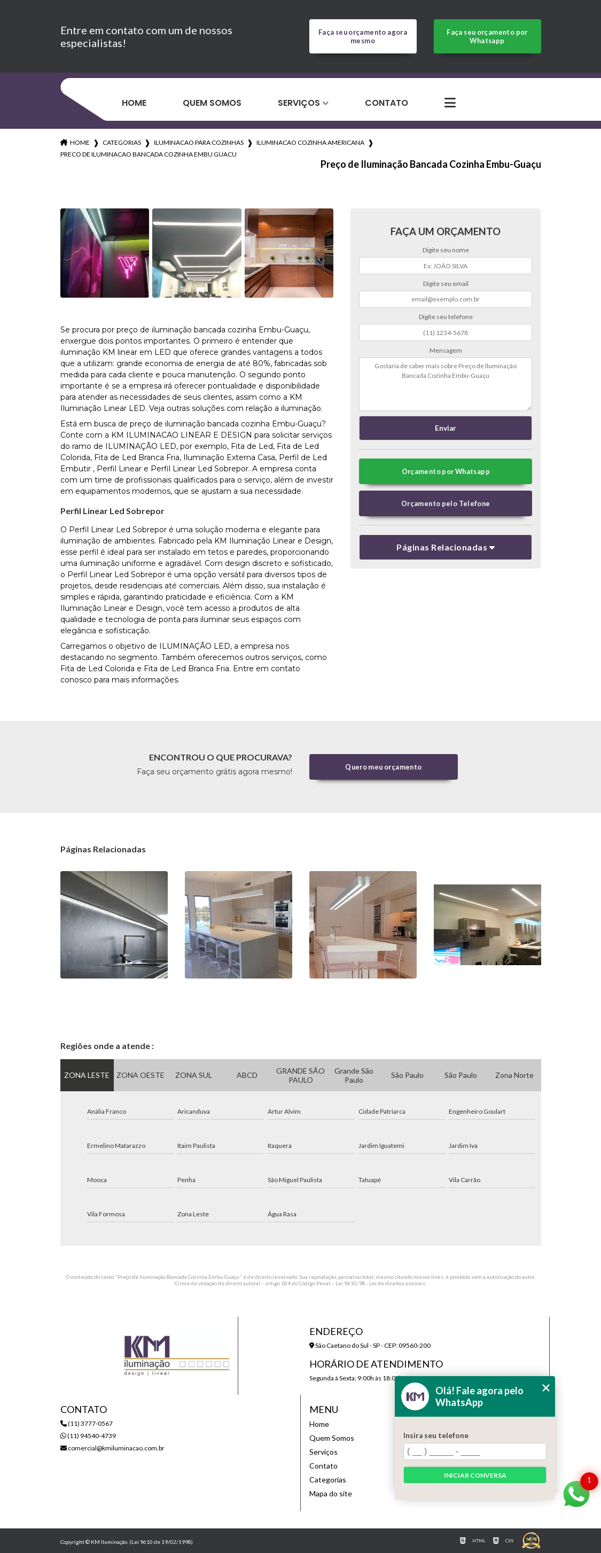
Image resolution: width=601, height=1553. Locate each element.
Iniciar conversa (475, 1475)
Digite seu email (446, 283)
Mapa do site (330, 1493)
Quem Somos (212, 103)
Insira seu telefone (436, 1435)
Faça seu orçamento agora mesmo (362, 36)
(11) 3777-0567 (86, 1423)
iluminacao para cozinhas (199, 142)
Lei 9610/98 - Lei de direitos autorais (380, 1283)
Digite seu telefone (446, 317)
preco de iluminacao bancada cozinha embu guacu (148, 154)
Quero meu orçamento (383, 767)
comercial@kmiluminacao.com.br (112, 1448)
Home (134, 103)
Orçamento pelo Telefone (445, 503)
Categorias (122, 142)
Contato (386, 103)
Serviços (299, 103)
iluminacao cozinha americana (310, 142)
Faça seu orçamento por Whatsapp (487, 36)
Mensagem (446, 350)
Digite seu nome (446, 250)
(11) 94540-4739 (88, 1436)
